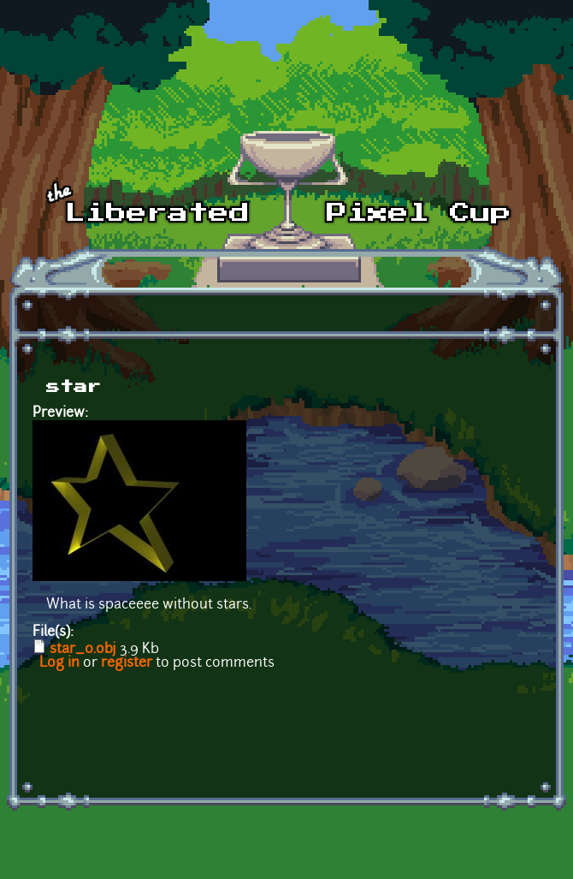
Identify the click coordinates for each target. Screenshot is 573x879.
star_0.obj (83, 649)
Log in (59, 663)
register (126, 663)
